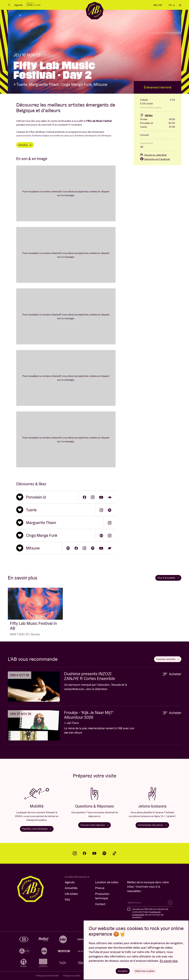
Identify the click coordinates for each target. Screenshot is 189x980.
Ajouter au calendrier (153, 155)
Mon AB (157, 5)
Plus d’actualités (168, 577)
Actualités (71, 888)
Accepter (123, 970)
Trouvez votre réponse (94, 825)
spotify (104, 853)
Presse (99, 888)
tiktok (114, 853)
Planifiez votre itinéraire (36, 828)
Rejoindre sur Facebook (155, 159)
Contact (100, 904)
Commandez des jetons (152, 825)
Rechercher (180, 5)
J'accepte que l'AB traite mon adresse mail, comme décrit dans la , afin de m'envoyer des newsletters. (150, 913)
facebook (84, 853)
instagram (75, 853)
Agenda (18, 5)
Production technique (102, 896)
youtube (94, 853)
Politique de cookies (71, 975)
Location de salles (106, 882)
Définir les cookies (144, 970)
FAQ (67, 899)
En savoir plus (169, 961)
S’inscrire (170, 902)
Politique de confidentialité (47, 975)
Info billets (71, 894)
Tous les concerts (167, 659)
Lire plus (25, 144)
